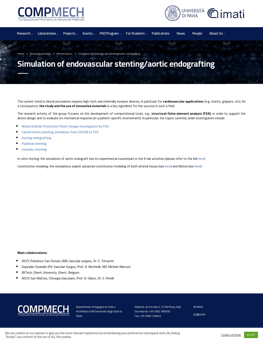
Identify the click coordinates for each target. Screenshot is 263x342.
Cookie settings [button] (231, 335)
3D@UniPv (199, 314)
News (181, 33)
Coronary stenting (34, 149)
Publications (160, 33)
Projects (69, 33)
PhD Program (109, 33)
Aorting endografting (36, 138)
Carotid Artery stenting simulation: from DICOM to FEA (60, 132)
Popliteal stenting (34, 143)
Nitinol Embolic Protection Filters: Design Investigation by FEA (65, 126)
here (201, 158)
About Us (216, 33)
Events (87, 33)
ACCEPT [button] (251, 334)
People (197, 33)
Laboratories (47, 33)
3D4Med (198, 306)
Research (23, 33)
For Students (135, 33)
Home (20, 53)
